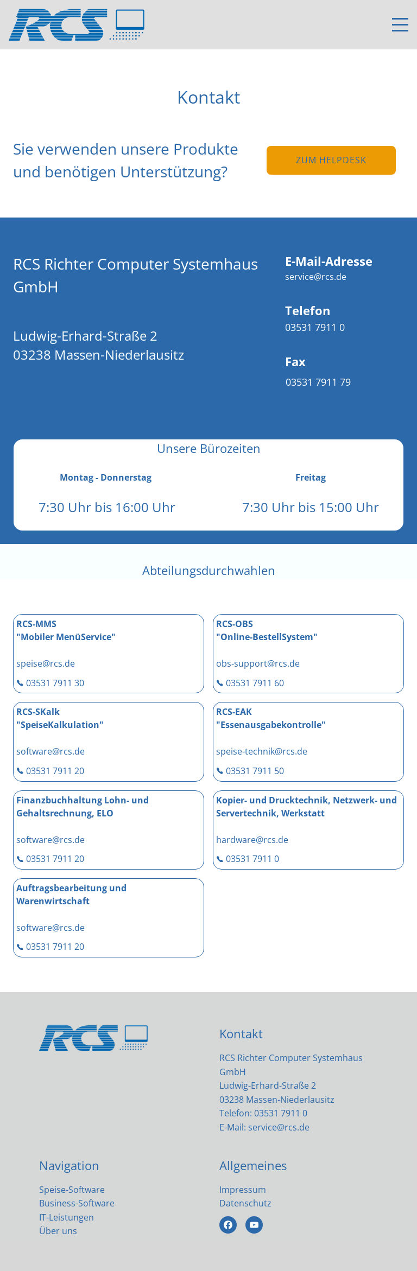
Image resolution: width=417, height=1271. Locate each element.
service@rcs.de (278, 1127)
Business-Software (77, 1203)
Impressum (242, 1190)
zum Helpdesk (331, 160)
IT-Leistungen (66, 1217)
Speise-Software (72, 1190)
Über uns (58, 1231)
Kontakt (241, 1033)
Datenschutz (245, 1203)
